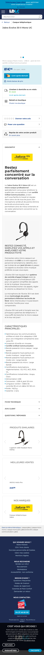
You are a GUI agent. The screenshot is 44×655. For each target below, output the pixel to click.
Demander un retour (22, 591)
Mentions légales (22, 555)
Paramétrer (11, 650)
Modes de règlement (22, 586)
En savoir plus (14, 135)
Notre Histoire (22, 545)
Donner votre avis (17, 119)
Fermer (22, 7)
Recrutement (22, 567)
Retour (7, 22)
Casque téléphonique (22, 22)
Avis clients (24, 547)
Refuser (9, 645)
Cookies (32, 550)
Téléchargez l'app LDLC (15, 2)
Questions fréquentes (22, 580)
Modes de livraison (22, 583)
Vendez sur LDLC (22, 564)
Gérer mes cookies (22, 553)
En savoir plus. (29, 640)
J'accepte (35, 650)
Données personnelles (18, 550)
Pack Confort (27, 589)
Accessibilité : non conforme (22, 572)
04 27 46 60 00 (22, 612)
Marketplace (22, 569)
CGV (16, 547)
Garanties (15, 589)
